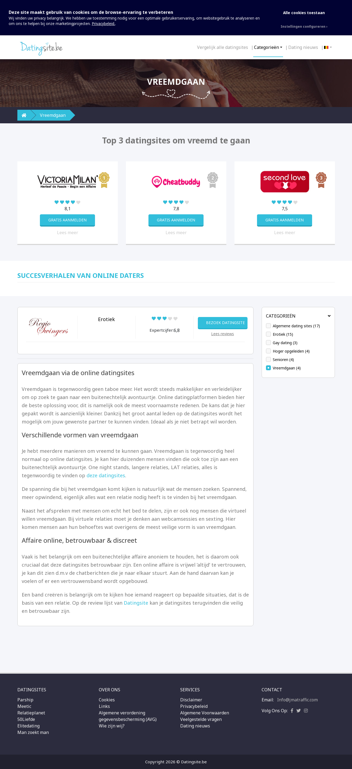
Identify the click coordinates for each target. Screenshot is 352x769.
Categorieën (266, 47)
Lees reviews (222, 333)
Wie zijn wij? (112, 726)
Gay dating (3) (285, 342)
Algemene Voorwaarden (204, 713)
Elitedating (28, 726)
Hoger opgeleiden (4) (291, 351)
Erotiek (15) (283, 334)
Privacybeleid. (103, 23)
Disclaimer (191, 700)
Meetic (24, 706)
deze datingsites (106, 475)
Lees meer (67, 233)
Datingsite (136, 602)
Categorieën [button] (298, 316)
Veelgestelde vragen (201, 719)
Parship (25, 700)
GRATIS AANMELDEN (67, 219)
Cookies (107, 700)
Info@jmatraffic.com (297, 700)
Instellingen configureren (303, 26)
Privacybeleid (194, 706)
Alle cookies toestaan (304, 12)
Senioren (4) (283, 359)
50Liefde (26, 719)
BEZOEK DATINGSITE (225, 322)
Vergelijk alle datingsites (222, 47)
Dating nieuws (303, 47)
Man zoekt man (33, 732)
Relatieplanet (31, 713)
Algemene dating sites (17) (296, 325)
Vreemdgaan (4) (287, 368)
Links (104, 706)
